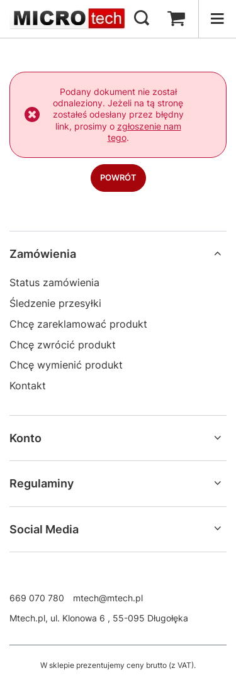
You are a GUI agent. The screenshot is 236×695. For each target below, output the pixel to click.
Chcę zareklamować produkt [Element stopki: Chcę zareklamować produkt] (78, 324)
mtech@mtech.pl (108, 597)
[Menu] (217, 19)
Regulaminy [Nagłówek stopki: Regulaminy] (41, 483)
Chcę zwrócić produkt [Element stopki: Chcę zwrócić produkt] (62, 344)
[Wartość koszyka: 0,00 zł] (176, 19)
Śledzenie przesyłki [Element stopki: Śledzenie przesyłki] (55, 303)
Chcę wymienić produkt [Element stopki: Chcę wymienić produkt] (66, 365)
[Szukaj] (141, 19)
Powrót (118, 177)
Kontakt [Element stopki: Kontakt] (27, 385)
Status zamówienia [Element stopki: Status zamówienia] (54, 282)
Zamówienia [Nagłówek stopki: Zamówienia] (42, 253)
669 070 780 (36, 597)
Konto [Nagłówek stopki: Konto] (25, 438)
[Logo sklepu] (67, 19)
